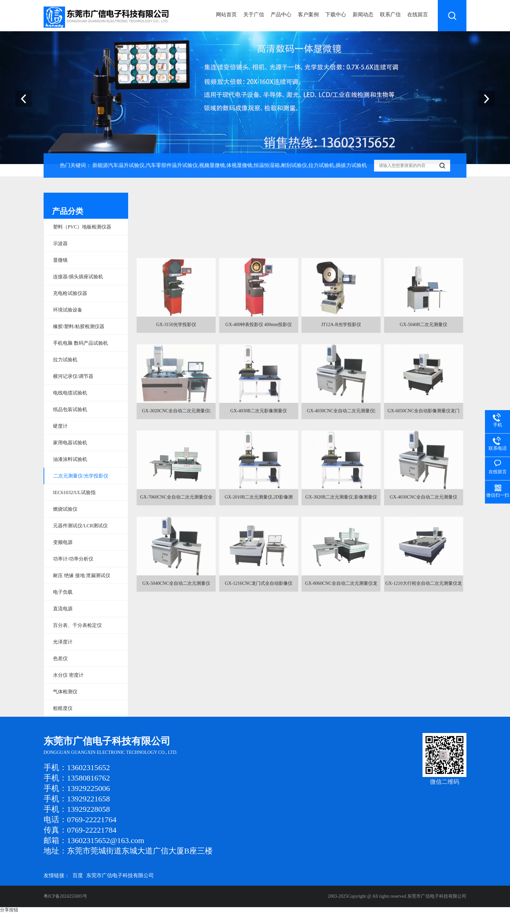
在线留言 (417, 14)
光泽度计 (63, 641)
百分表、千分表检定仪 (77, 625)
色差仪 (60, 658)
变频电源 (63, 542)
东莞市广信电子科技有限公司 (120, 875)
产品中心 (281, 14)
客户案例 (308, 14)
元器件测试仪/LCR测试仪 (80, 525)
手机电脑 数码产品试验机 (80, 343)
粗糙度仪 (63, 708)
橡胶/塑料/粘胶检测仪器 (78, 326)
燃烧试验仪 (65, 509)
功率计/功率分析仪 (73, 558)
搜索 (452, 15)
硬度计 (60, 426)
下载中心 (335, 14)
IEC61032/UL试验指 (74, 492)
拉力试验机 (65, 359)
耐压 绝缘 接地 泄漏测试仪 (81, 575)
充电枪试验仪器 (70, 293)
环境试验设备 (67, 309)
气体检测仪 (65, 691)
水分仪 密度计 (68, 675)
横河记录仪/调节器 (73, 376)
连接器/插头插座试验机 (78, 276)
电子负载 (63, 592)
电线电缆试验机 (70, 392)
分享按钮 (9, 909)
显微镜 (60, 260)
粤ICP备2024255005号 (65, 896)
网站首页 (226, 14)
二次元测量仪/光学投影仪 (80, 475)
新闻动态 (363, 14)
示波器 (60, 243)
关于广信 (253, 14)
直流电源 (63, 608)
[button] (486, 98)
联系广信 (390, 14)
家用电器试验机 (70, 442)
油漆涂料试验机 (70, 459)
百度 (78, 875)
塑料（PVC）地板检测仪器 (82, 226)
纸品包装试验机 (70, 409)
